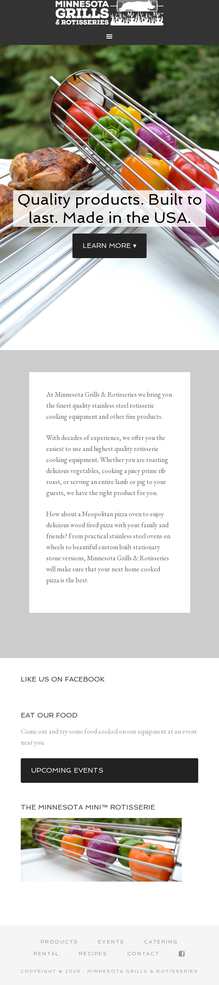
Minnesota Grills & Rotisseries (109, 12)
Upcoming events (67, 770)
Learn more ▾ (109, 246)
